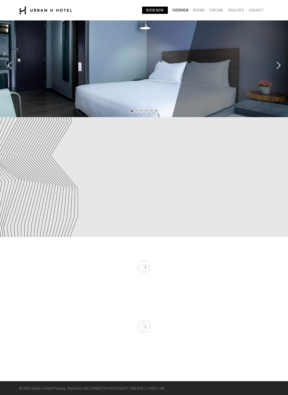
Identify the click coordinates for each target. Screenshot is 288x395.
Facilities (236, 10)
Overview (180, 10)
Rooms (199, 10)
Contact (256, 10)
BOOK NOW (155, 10)
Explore (216, 10)
